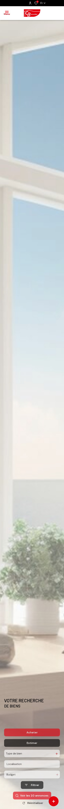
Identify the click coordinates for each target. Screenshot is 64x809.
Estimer (32, 755)
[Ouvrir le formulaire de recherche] (32, 797)
